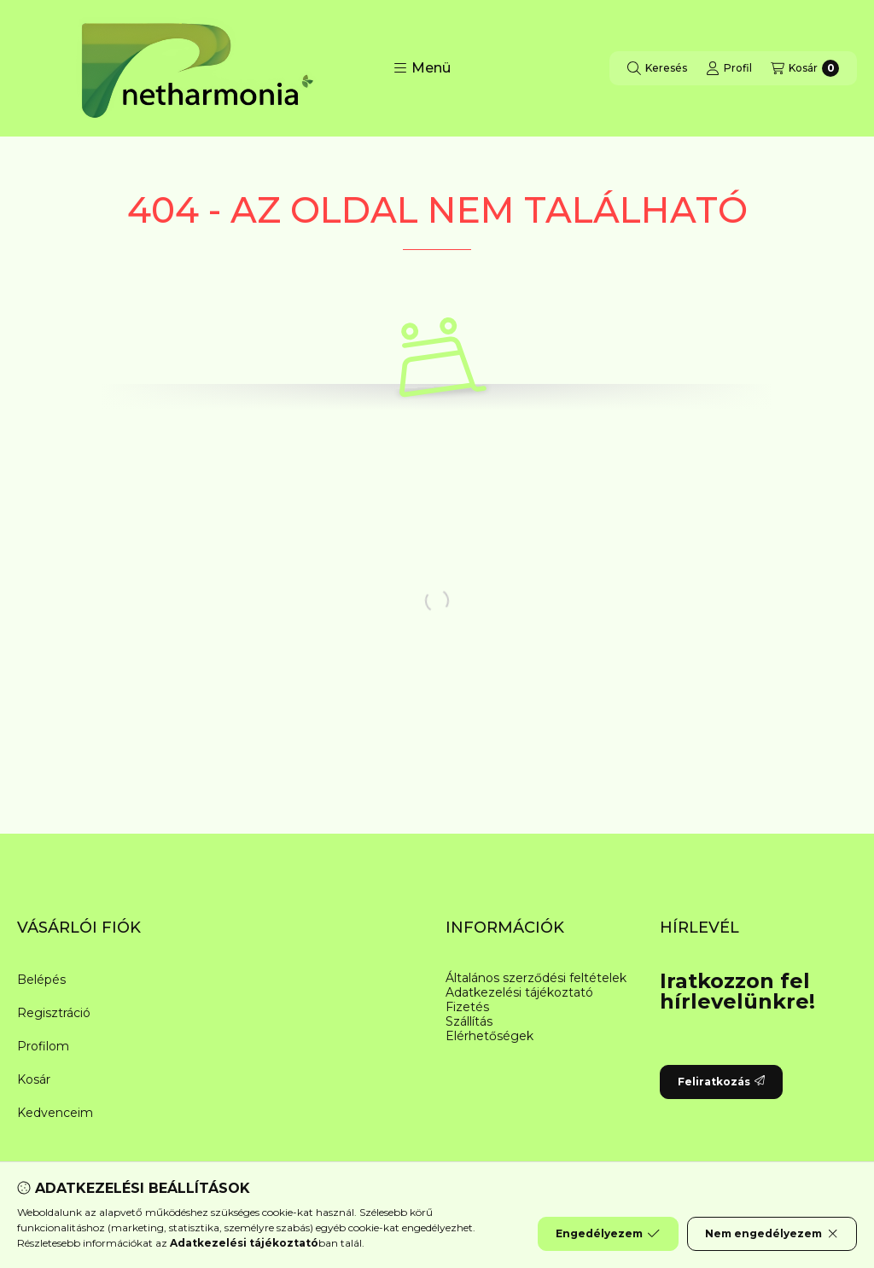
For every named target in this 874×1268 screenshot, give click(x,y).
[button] (422, 68)
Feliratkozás (721, 1081)
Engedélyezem (608, 1234)
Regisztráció (53, 1013)
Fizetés (467, 1007)
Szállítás (469, 1022)
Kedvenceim (55, 1112)
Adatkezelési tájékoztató (519, 993)
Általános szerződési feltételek (536, 978)
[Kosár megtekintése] (805, 68)
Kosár (33, 1079)
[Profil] (729, 68)
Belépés (41, 979)
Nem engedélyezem (772, 1234)
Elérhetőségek (489, 1036)
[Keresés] (657, 68)
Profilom (43, 1046)
